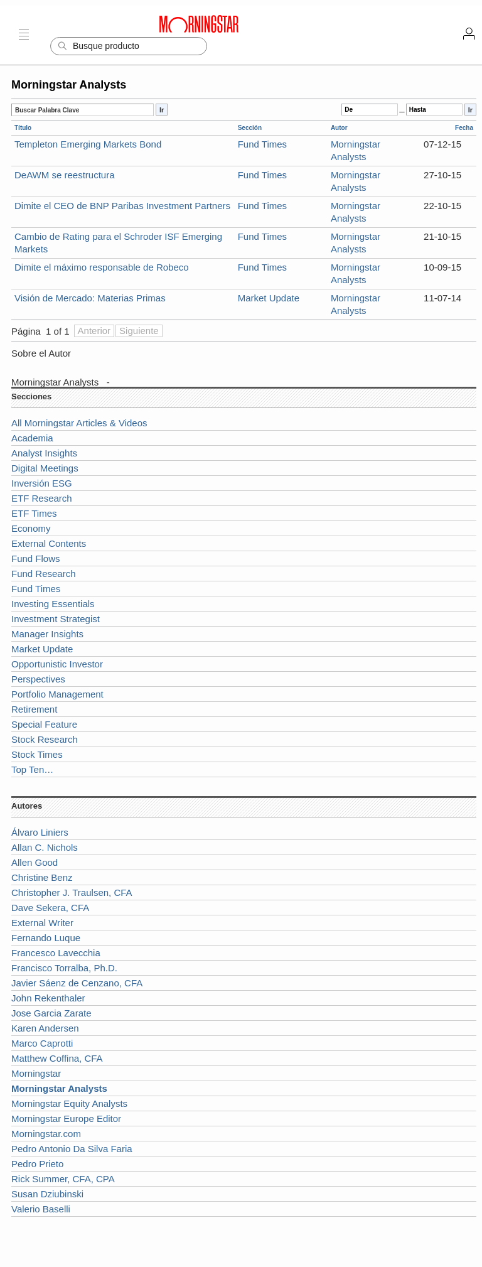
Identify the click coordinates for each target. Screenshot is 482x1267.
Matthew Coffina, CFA (57, 1058)
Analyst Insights (44, 453)
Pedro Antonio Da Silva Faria (71, 1148)
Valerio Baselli (40, 1209)
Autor (339, 127)
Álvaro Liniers (39, 832)
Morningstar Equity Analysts (69, 1103)
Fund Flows (35, 558)
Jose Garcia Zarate (51, 1013)
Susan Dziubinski (47, 1194)
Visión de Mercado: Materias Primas (90, 298)
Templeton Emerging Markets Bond (87, 144)
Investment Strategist (55, 618)
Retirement (34, 709)
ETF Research (41, 498)
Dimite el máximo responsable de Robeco (101, 267)
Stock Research (44, 739)
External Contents (48, 543)
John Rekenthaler (48, 998)
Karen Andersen (45, 1028)
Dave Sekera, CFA (50, 907)
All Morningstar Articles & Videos (79, 423)
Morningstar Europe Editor (66, 1118)
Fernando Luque (45, 937)
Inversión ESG (41, 483)
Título (22, 127)
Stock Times (37, 754)
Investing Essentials (53, 603)
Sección (250, 127)
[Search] (128, 46)
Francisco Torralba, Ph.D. (64, 968)
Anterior (94, 330)
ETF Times (34, 513)
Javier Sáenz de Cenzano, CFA (76, 983)
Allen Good (34, 862)
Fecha (464, 127)
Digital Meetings (44, 468)
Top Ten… (32, 769)
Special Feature (44, 724)
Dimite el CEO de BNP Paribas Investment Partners (122, 205)
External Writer (42, 922)
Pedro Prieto (37, 1163)
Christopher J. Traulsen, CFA (71, 892)
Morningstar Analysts (55, 382)
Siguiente (139, 330)
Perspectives (38, 679)
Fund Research (43, 573)
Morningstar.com (46, 1133)
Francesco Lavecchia (55, 952)
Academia (32, 438)
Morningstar (36, 1073)
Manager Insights (47, 634)
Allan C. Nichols (44, 847)
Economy (31, 528)
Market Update (268, 298)
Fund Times (262, 144)
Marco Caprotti (42, 1043)
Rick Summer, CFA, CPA (63, 1178)
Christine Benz (42, 877)
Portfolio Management (57, 694)
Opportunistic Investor (57, 664)
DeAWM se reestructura (64, 175)
